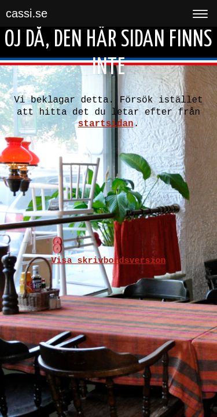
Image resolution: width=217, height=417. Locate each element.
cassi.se (26, 13)
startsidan (106, 124)
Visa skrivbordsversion (108, 261)
